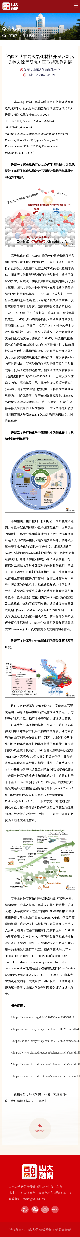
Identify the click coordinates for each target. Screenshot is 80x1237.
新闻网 (13, 35)
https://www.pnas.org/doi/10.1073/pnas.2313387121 (44, 1017)
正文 (43, 35)
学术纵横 (29, 35)
